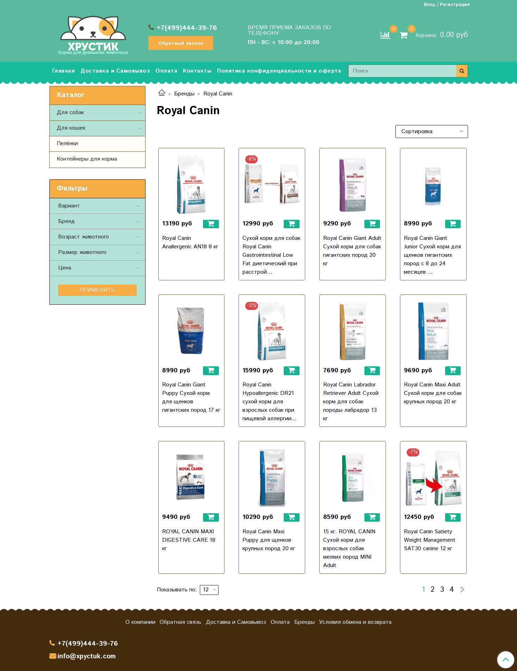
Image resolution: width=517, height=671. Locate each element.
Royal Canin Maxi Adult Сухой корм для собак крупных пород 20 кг (433, 393)
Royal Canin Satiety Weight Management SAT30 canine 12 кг (429, 540)
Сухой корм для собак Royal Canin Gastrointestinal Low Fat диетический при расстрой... (271, 255)
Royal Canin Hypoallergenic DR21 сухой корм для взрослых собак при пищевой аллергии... (269, 402)
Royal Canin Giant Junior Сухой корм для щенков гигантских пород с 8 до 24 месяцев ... (432, 255)
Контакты (197, 71)
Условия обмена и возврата (355, 622)
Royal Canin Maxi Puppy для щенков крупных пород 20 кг (268, 540)
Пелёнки (67, 143)
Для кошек (71, 128)
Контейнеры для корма (87, 159)
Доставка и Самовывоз (115, 71)
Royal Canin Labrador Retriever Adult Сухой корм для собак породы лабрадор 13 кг (350, 402)
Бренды (184, 94)
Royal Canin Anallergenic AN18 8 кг (190, 242)
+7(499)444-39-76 (186, 28)
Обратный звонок (180, 43)
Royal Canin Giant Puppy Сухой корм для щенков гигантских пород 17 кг (191, 397)
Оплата (166, 71)
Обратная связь (180, 622)
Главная (63, 71)
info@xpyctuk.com (86, 656)
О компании (140, 622)
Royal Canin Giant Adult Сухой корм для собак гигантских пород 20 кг (352, 251)
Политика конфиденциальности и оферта (279, 71)
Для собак (70, 112)
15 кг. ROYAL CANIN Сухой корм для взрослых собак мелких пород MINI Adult (349, 549)
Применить (97, 290)
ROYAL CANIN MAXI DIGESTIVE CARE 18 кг (188, 540)
